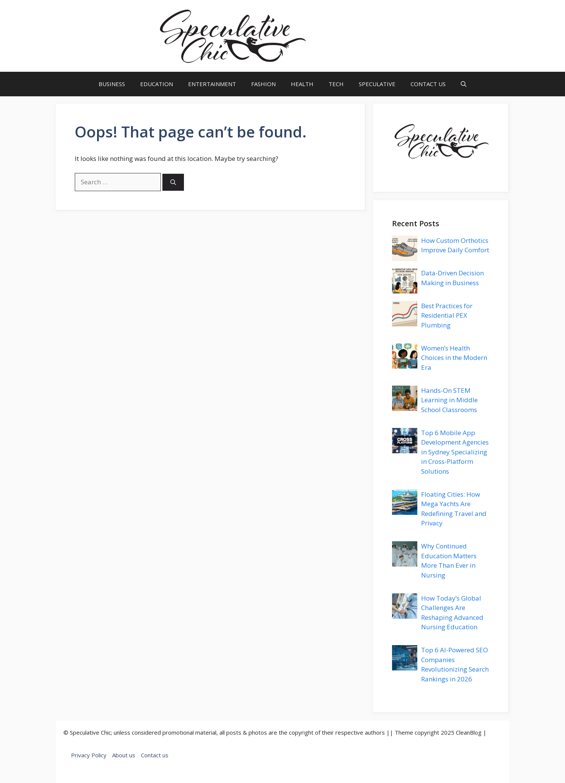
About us (123, 755)
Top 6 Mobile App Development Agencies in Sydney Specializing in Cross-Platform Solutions (455, 452)
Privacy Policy (89, 755)
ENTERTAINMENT (212, 84)
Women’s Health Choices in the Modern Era (454, 358)
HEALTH (302, 84)
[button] (463, 84)
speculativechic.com (361, 35)
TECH (336, 84)
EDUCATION (156, 84)
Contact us (154, 755)
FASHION (263, 84)
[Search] (173, 182)
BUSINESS (112, 84)
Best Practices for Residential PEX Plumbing (446, 315)
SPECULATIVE (377, 84)
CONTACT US (428, 84)
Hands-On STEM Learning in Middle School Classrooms (449, 400)
